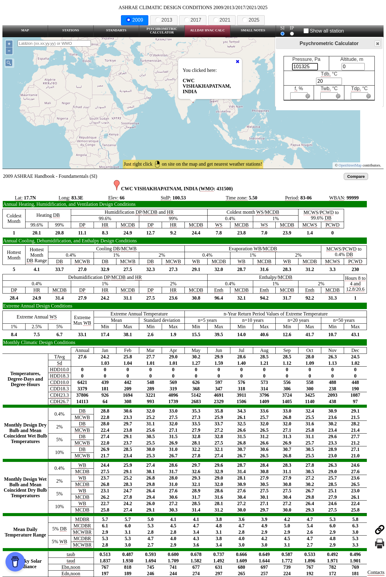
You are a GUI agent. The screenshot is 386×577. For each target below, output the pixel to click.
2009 (134, 20)
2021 (221, 20)
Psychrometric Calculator (161, 30)
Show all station (324, 30)
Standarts (116, 30)
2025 (250, 20)
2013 (163, 20)
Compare (356, 176)
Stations (70, 30)
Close (377, 43)
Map (25, 30)
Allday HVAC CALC (207, 30)
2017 (192, 20)
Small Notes (253, 30)
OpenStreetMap (350, 165)
